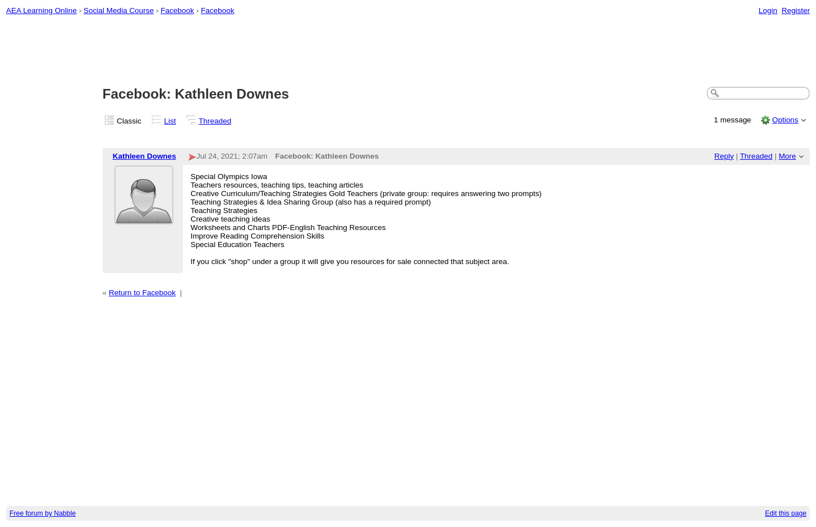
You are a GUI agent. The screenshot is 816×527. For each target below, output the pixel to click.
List (170, 121)
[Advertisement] (408, 51)
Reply (724, 156)
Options (785, 120)
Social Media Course (118, 10)
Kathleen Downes (144, 156)
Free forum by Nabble (43, 513)
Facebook (177, 10)
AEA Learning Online (41, 10)
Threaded (215, 121)
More (787, 156)
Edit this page (785, 513)
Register (795, 10)
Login (768, 10)
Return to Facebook (142, 292)
